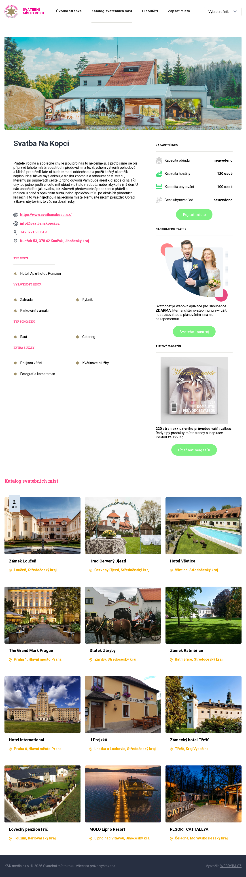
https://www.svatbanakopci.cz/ (46, 215)
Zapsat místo (179, 11)
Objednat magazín (194, 450)
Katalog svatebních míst (111, 11)
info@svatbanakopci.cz (40, 223)
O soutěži (150, 11)
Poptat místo (194, 214)
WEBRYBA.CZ (231, 866)
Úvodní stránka (69, 11)
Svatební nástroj (194, 331)
